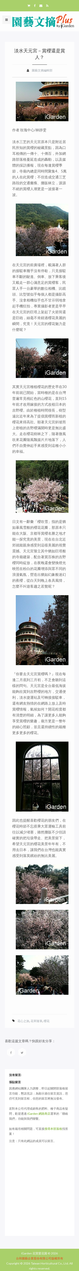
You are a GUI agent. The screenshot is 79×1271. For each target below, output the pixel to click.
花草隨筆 (36, 1021)
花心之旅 (23, 1021)
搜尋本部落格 (53, 1128)
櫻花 (47, 1021)
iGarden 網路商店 (38, 1113)
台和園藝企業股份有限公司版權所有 (39, 1258)
